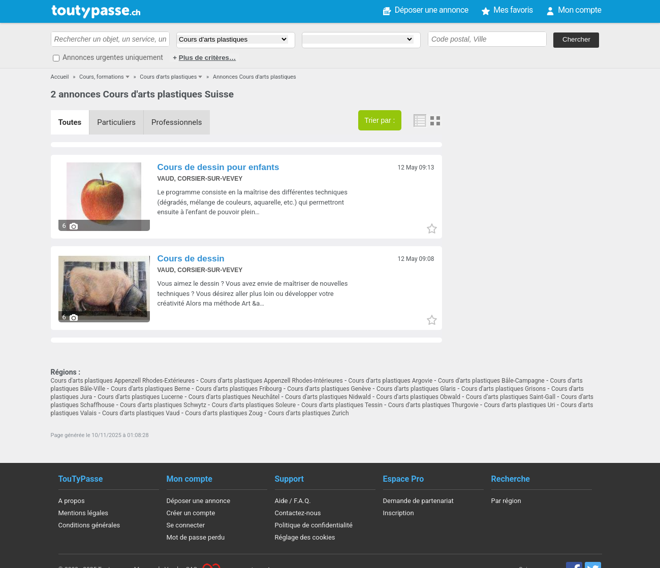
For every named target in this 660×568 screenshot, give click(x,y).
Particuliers (116, 122)
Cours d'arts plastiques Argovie (391, 380)
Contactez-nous (298, 513)
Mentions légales (83, 513)
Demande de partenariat (418, 501)
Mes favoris (513, 10)
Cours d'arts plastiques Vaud (141, 413)
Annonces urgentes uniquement (112, 57)
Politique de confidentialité (314, 525)
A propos (71, 501)
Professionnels (176, 122)
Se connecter (186, 525)
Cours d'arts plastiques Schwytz (163, 405)
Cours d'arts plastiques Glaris (416, 388)
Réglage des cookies (305, 537)
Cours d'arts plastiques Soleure (254, 405)
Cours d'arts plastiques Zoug (224, 413)
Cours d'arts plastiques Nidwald (328, 396)
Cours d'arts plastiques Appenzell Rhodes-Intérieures (271, 380)
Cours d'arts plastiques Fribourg (239, 388)
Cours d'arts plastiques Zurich (308, 413)
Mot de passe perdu (196, 537)
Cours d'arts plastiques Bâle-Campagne (491, 380)
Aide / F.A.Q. (293, 501)
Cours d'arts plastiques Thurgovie (433, 405)
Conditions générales (89, 525)
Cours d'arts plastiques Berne (150, 388)
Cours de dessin (191, 258)
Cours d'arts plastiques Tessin (342, 405)
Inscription (398, 513)
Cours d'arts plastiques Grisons (503, 388)
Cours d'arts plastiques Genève (329, 388)
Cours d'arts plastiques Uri (519, 405)
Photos (435, 120)
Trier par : (379, 120)
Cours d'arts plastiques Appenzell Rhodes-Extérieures (123, 380)
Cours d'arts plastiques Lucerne (140, 396)
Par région (506, 501)
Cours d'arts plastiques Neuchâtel (233, 396)
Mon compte (579, 10)
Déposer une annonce (431, 10)
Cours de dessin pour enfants (218, 167)
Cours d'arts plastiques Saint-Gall (510, 396)
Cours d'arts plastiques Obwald (418, 396)
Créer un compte (191, 513)
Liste (421, 120)
